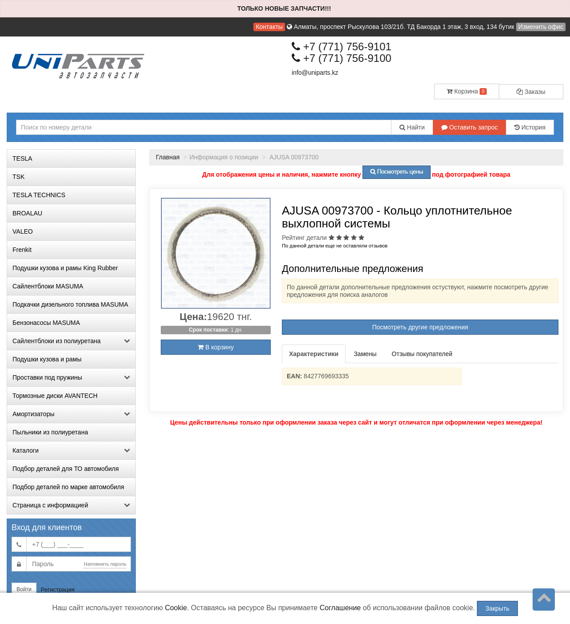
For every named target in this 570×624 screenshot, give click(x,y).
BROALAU (27, 213)
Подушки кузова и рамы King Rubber (65, 267)
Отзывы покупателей (422, 353)
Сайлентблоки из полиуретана (71, 340)
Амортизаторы (71, 413)
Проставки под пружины (71, 377)
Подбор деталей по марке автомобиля (68, 486)
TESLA (22, 158)
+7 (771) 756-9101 (341, 47)
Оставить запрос (469, 127)
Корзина (467, 91)
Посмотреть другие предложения (420, 327)
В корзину (216, 347)
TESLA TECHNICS (38, 195)
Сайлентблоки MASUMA (47, 286)
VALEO (22, 231)
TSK (18, 176)
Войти (24, 589)
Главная (167, 157)
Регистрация (58, 589)
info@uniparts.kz (315, 72)
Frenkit (22, 249)
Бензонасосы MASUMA (46, 322)
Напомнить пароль (105, 564)
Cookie (176, 608)
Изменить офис (540, 26)
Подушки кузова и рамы (46, 359)
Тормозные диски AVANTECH (55, 395)
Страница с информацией (71, 505)
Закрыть (497, 608)
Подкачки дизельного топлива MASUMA (70, 304)
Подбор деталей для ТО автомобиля (65, 468)
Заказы (531, 91)
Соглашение (340, 608)
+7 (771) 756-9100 (341, 58)
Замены (365, 353)
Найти (412, 127)
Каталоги (71, 450)
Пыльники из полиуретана (50, 432)
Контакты (269, 26)
